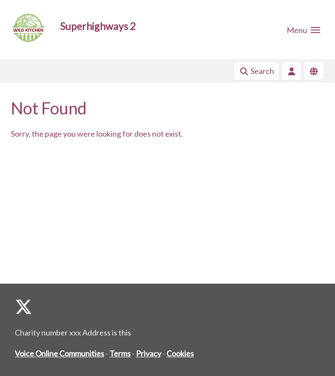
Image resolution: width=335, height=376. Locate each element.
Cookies (180, 353)
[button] (303, 29)
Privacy (148, 353)
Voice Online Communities (59, 353)
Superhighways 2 (97, 26)
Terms (120, 353)
